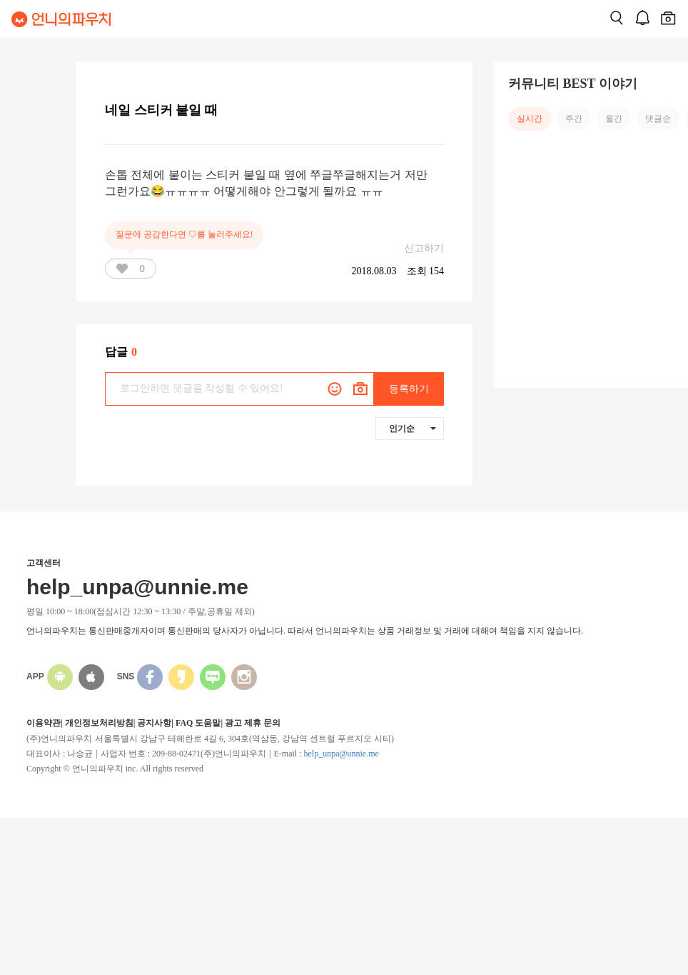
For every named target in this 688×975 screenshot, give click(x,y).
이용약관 (43, 723)
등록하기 (409, 389)
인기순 (412, 429)
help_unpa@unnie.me (340, 754)
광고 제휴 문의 (252, 723)
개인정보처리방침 (99, 723)
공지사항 (154, 723)
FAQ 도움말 (198, 723)
